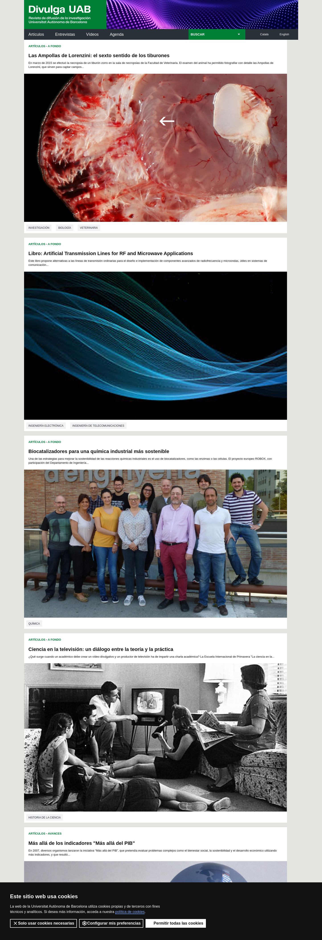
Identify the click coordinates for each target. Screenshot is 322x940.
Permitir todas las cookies (175, 923)
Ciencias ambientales (74, 673)
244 (143, 753)
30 (120, 708)
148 (216, 728)
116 (112, 724)
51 (108, 712)
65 (190, 712)
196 (172, 740)
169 (105, 736)
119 (135, 724)
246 (157, 753)
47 (219, 708)
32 (131, 708)
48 (224, 708)
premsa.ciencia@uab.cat (185, 851)
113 (223, 720)
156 (142, 732)
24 (220, 704)
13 (156, 704)
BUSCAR (198, 34)
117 (120, 724)
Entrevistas (65, 34)
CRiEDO (200, 825)
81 (149, 716)
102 (142, 720)
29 (114, 708)
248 (172, 753)
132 (97, 728)
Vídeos (92, 34)
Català (264, 34)
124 (172, 724)
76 (120, 716)
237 (209, 748)
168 (97, 736)
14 (162, 704)
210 (142, 744)
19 (191, 704)
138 (142, 728)
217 (194, 744)
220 (216, 744)
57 (143, 712)
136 (127, 728)
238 (216, 748)
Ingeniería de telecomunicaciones (235, 162)
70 (219, 712)
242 (128, 753)
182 (201, 736)
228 (142, 748)
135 (120, 728)
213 (164, 744)
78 (131, 716)
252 (202, 753)
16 (174, 704)
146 (201, 728)
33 (137, 708)
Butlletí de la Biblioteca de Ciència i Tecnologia (103, 777)
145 (194, 728)
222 (97, 748)
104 (157, 720)
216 (187, 744)
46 (213, 708)
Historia (64, 546)
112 (216, 720)
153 (120, 732)
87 (184, 716)
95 (97, 720)
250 (187, 753)
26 (96, 708)
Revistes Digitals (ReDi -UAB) (97, 797)
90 (201, 716)
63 (178, 712)
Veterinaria (89, 162)
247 (165, 753)
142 (172, 728)
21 (203, 704)
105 (164, 720)
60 (160, 712)
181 (194, 736)
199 (194, 740)
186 (97, 740)
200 (201, 740)
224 (112, 748)
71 (224, 712)
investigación (39, 162)
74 (108, 716)
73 (102, 716)
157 (150, 732)
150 (97, 732)
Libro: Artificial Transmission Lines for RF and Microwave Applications (219, 58)
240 (113, 753)
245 (150, 753)
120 (142, 724)
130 (216, 724)
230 (157, 748)
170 (112, 736)
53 (120, 712)
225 (120, 748)
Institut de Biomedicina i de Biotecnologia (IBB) (268, 822)
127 (194, 724)
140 (157, 728)
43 (195, 708)
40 (178, 708)
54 (126, 712)
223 (105, 748)
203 (224, 740)
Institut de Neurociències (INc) (269, 777)
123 (164, 724)
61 (166, 712)
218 (201, 744)
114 (97, 724)
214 (172, 744)
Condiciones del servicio (103, 875)
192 (142, 740)
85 (172, 716)
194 (157, 740)
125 (179, 724)
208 (127, 744)
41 (184, 708)
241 (120, 753)
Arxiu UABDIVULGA (45, 774)
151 (105, 732)
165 (209, 732)
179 (179, 736)
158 (157, 732)
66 (195, 712)
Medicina (201, 554)
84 (166, 716)
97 (109, 720)
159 (164, 732)
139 (150, 728)
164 (201, 732)
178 (172, 736)
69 (213, 712)
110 (201, 720)
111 (208, 720)
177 (164, 736)
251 (195, 753)
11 (145, 704)
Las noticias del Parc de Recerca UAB (50, 811)
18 (185, 704)
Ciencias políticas (209, 686)
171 (120, 736)
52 (114, 712)
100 (127, 720)
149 (224, 728)
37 (160, 708)
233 (179, 748)
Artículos (36, 34)
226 (127, 748)
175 (150, 736)
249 (180, 753)
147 (209, 728)
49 (96, 712)
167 (224, 732)
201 (209, 740)
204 (97, 744)
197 (179, 740)
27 (102, 708)
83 (160, 716)
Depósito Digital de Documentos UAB (154, 797)
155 (135, 732)
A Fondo (54, 46)
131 (224, 724)
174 (142, 736)
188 (112, 740)
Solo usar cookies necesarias (43, 923)
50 (102, 712)
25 (226, 704)
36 (155, 708)
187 (105, 740)
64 (184, 712)
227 (135, 748)
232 (172, 748)
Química (34, 294)
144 (187, 728)
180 (187, 736)
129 (209, 724)
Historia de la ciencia (182, 294)
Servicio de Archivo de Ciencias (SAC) (157, 777)
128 (201, 724)
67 (201, 712)
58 (149, 712)
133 (105, 728)
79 (137, 716)
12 (151, 704)
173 (135, 736)
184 (216, 736)
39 (172, 708)
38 (166, 708)
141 (164, 728)
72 (96, 716)
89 (195, 716)
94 (224, 716)
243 (135, 753)
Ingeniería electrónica (183, 162)
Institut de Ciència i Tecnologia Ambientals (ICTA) (267, 800)
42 (190, 708)
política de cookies (130, 912)
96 (103, 720)
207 (120, 744)
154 (127, 732)
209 (135, 744)
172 (127, 736)
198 (187, 740)
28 (108, 708)
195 (164, 740)
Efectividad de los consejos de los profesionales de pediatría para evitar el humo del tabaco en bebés (226, 454)
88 (190, 716)
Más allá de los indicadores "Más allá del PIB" (82, 319)
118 (127, 724)
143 (179, 728)
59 (155, 712)
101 (135, 720)
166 (216, 732)
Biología (64, 162)
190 (127, 740)
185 (224, 736)
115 (105, 724)
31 (126, 708)
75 (114, 716)
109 (193, 720)
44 (201, 708)
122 (157, 724)
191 (135, 740)
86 (178, 716)
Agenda (117, 34)
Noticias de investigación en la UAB (50, 791)
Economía (65, 420)
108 (186, 720)
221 (224, 744)
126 (187, 724)
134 (112, 728)
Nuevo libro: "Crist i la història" (65, 446)
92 (213, 716)
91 (207, 716)
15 (168, 704)
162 (187, 732)
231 (164, 748)
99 (120, 720)
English (284, 34)
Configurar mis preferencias (111, 923)
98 (115, 720)
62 (172, 712)
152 (112, 732)
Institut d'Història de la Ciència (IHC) (212, 777)
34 (143, 708)
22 (209, 704)
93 (219, 716)
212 (157, 744)
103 (149, 720)
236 (201, 748)
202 (216, 740)
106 (172, 720)
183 (209, 736)
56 (137, 712)
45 (207, 708)
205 (105, 744)
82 (155, 716)
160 (172, 732)
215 (179, 744)
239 (224, 748)
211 (150, 744)
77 (126, 716)
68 (207, 712)
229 (150, 748)
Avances (55, 310)
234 (187, 748)
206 (112, 744)
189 (120, 740)
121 (150, 724)
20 (197, 704)
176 (157, 736)
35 (149, 708)
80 (143, 716)
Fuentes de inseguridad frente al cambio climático (87, 572)
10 (139, 704)
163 (194, 732)
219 (209, 744)
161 (179, 732)
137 (135, 728)
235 (194, 748)
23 (215, 704)
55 (131, 712)
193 (150, 740)
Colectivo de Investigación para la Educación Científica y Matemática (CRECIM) (212, 802)
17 (180, 704)
